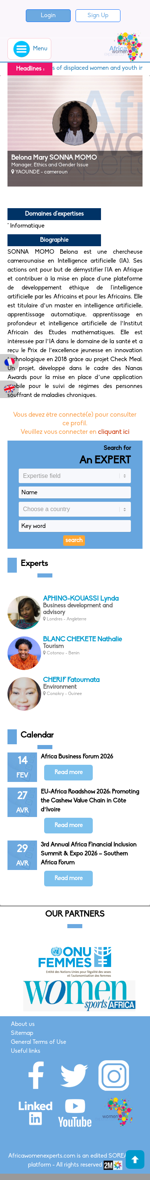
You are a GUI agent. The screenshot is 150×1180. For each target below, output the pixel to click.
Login (48, 16)
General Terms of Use (38, 1042)
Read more (69, 773)
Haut (135, 1159)
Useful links (25, 1051)
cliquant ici (113, 432)
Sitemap (22, 1033)
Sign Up (98, 16)
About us (23, 1024)
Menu (29, 49)
